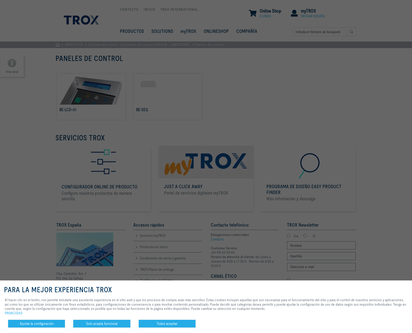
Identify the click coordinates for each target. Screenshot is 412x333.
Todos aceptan (167, 323)
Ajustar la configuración (37, 323)
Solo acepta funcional (101, 323)
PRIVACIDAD (14, 313)
